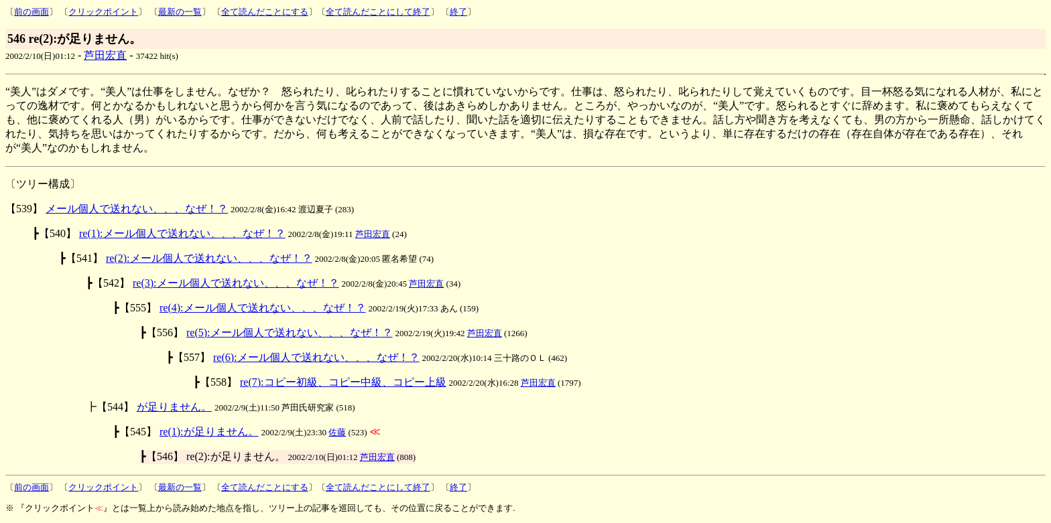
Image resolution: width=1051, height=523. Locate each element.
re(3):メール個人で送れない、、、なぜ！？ (236, 283)
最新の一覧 (180, 12)
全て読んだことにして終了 (378, 12)
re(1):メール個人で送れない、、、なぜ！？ (182, 233)
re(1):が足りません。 (209, 431)
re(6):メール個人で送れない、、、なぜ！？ (316, 357)
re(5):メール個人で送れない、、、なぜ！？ (289, 332)
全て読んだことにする (264, 12)
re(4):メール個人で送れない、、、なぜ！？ (263, 307)
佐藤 (337, 432)
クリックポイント (103, 12)
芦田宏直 (105, 55)
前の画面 (31, 12)
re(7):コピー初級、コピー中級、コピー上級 (343, 382)
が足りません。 (174, 407)
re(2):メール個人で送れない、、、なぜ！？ (209, 258)
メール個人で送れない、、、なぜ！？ (137, 208)
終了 (458, 12)
